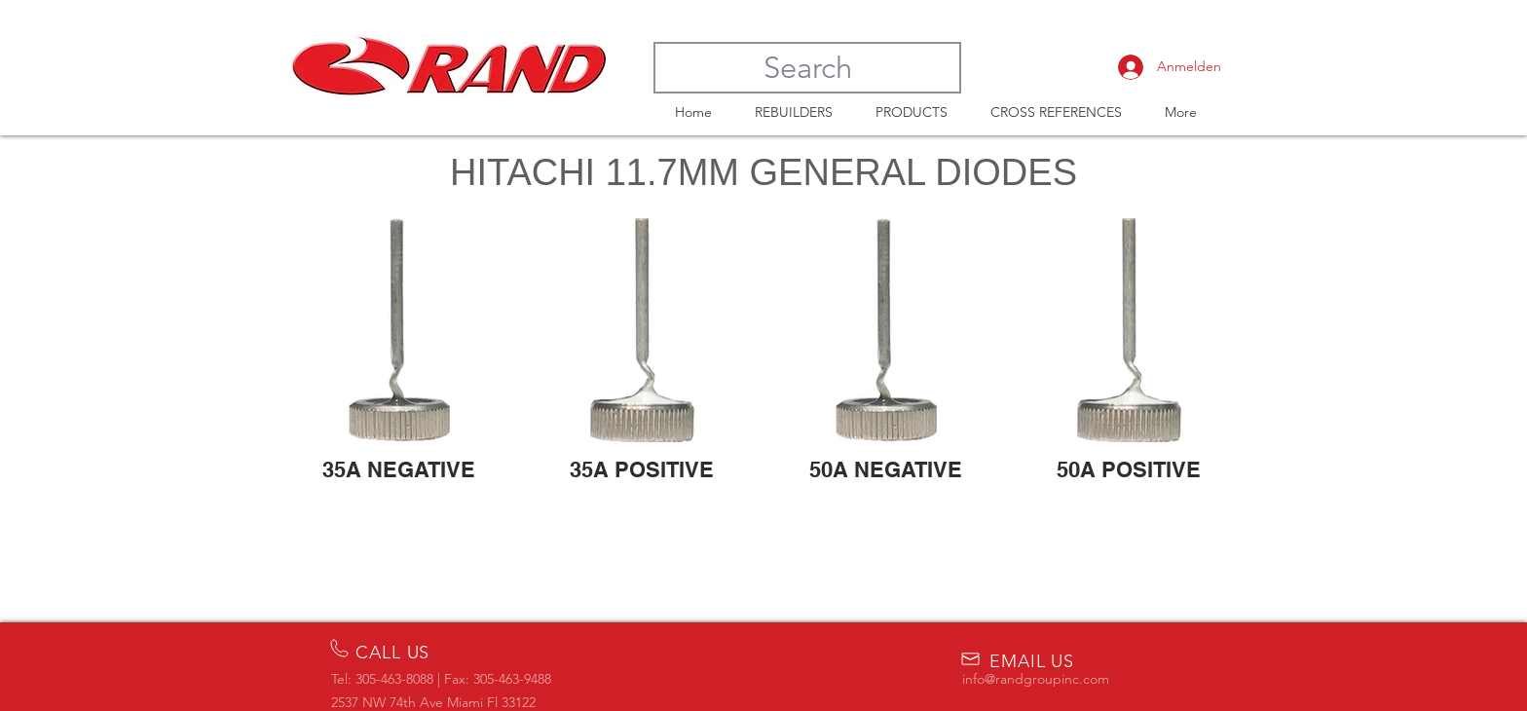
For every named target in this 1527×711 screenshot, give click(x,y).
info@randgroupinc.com (1035, 679)
